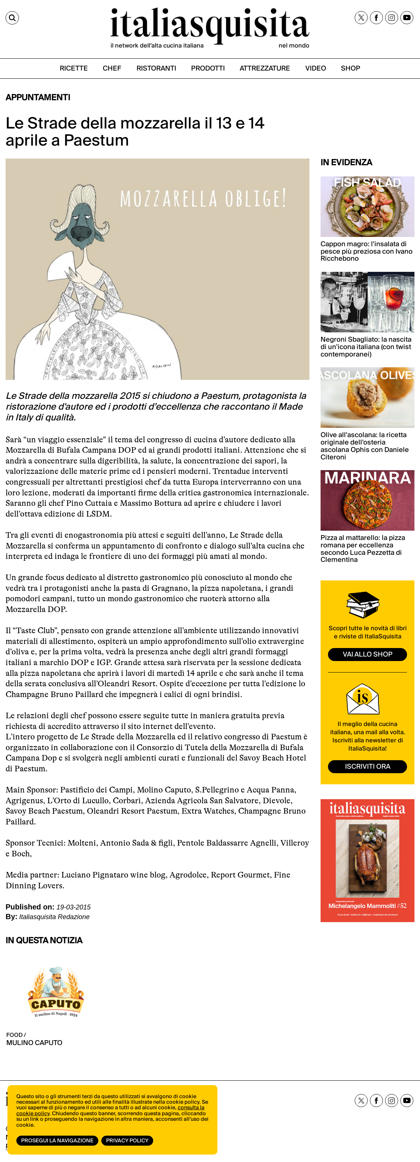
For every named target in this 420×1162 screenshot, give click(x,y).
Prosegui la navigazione (57, 1140)
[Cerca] (12, 18)
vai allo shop (368, 654)
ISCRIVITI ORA (367, 766)
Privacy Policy (127, 1140)
